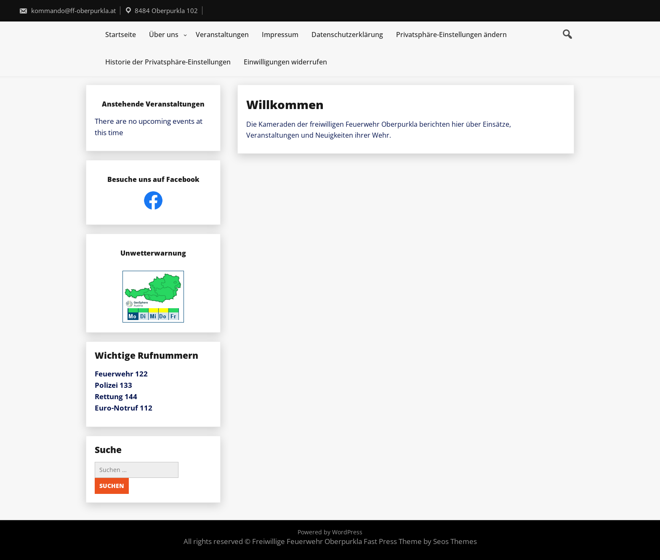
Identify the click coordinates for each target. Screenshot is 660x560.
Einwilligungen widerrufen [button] (285, 62)
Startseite (120, 34)
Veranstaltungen (222, 34)
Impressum (280, 34)
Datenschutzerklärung (347, 34)
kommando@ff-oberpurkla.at (67, 10)
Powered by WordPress (330, 532)
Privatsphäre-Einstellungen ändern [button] (451, 34)
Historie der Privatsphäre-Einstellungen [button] (168, 62)
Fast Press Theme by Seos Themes (420, 541)
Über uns (163, 34)
